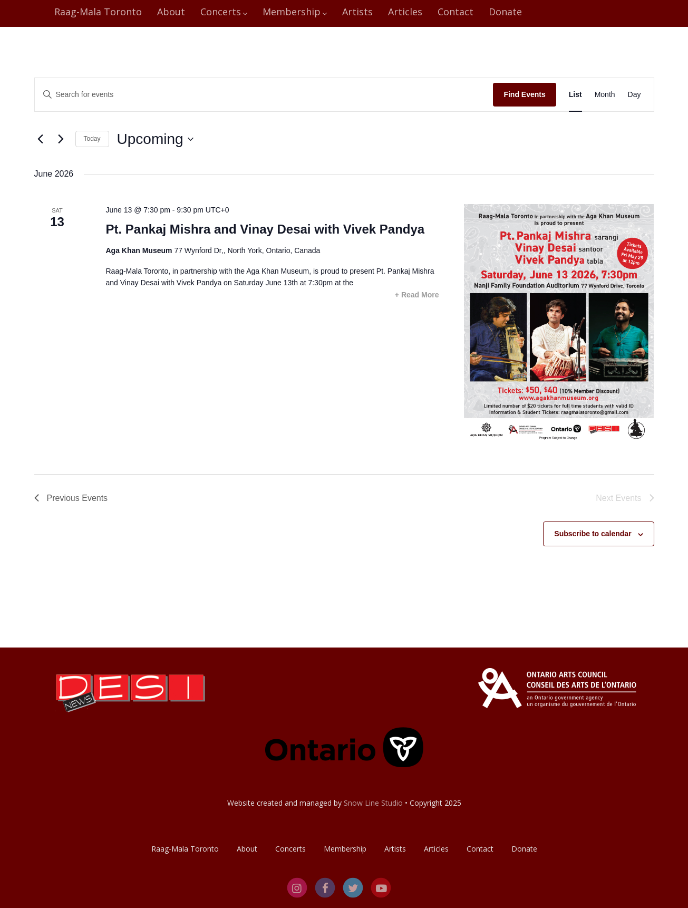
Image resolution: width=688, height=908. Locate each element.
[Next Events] (61, 139)
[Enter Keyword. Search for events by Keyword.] (264, 94)
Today (92, 138)
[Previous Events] (40, 139)
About (171, 11)
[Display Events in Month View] (605, 94)
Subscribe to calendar (592, 533)
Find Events (524, 94)
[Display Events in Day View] (634, 94)
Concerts (223, 11)
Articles (405, 11)
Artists (357, 11)
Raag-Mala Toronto (98, 11)
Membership (295, 11)
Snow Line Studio (373, 803)
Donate (505, 11)
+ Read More (417, 295)
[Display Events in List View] (575, 94)
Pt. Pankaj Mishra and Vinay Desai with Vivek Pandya (264, 229)
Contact (455, 11)
